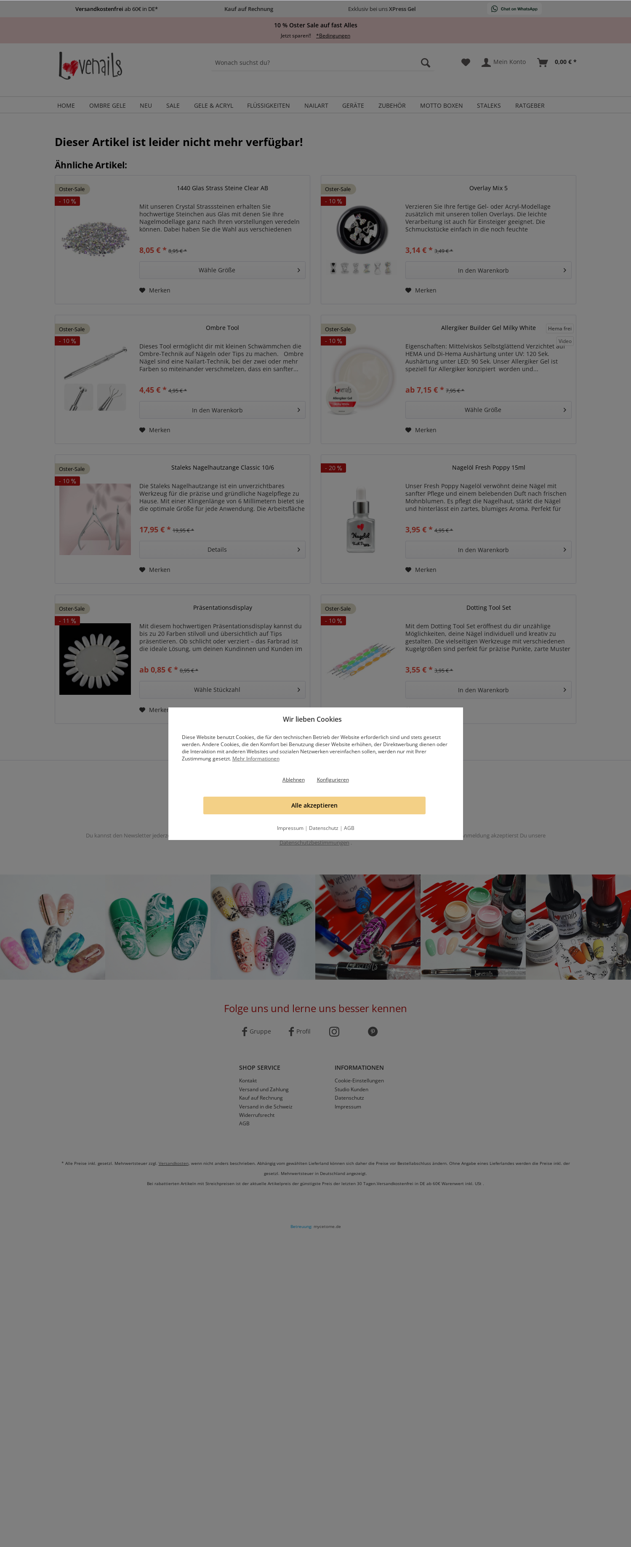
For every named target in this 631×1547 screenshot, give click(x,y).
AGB (349, 828)
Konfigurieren (333, 779)
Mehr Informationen (256, 758)
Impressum (290, 828)
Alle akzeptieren (314, 805)
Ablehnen (293, 779)
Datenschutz (323, 828)
